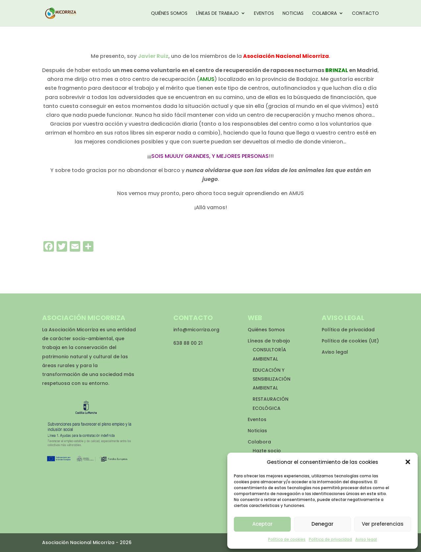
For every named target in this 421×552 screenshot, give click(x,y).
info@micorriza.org (196, 329)
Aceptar (262, 523)
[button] (408, 462)
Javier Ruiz (153, 56)
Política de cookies (287, 539)
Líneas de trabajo (217, 13)
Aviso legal (366, 539)
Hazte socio (267, 450)
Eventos (264, 13)
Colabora (324, 13)
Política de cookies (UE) (350, 341)
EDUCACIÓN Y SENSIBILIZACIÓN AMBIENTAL (271, 379)
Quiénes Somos (169, 13)
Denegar (322, 523)
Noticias (293, 13)
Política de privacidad (330, 539)
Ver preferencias (383, 523)
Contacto (365, 13)
